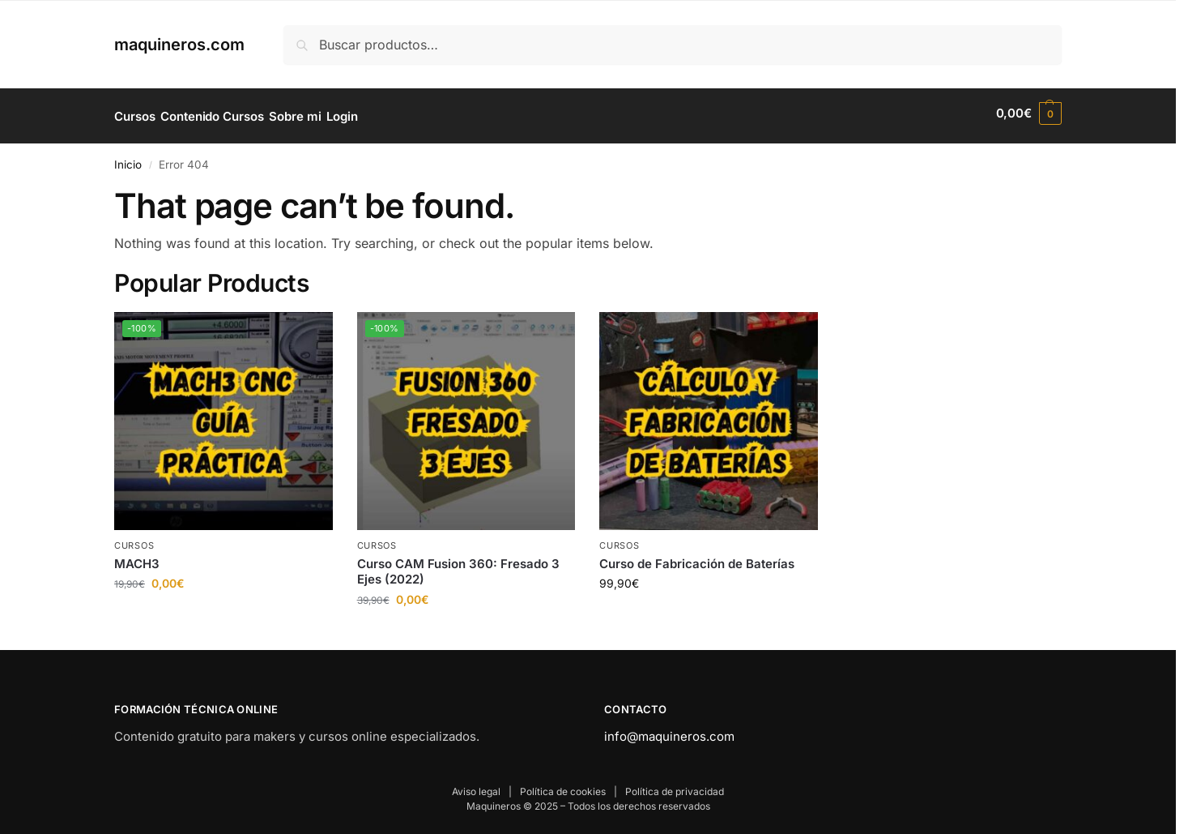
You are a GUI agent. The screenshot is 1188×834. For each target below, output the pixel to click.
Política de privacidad (674, 786)
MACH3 (137, 558)
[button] (1029, 113)
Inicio (128, 158)
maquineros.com (179, 44)
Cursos (134, 540)
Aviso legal (476, 786)
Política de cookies (563, 786)
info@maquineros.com (669, 730)
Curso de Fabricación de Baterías (696, 558)
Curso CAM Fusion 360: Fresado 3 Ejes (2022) (458, 566)
